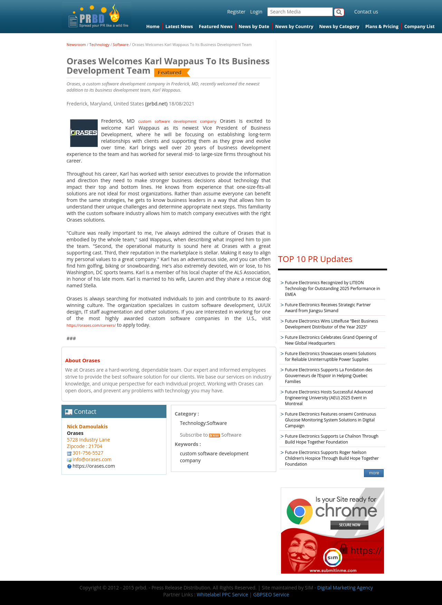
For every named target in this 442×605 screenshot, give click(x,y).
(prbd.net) (156, 103)
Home (153, 26)
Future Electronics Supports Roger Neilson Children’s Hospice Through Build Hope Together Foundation (332, 458)
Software (121, 44)
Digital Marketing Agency (345, 587)
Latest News (179, 26)
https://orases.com (94, 466)
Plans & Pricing (381, 26)
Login (256, 11)
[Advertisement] (332, 144)
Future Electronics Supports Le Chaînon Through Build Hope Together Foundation (331, 439)
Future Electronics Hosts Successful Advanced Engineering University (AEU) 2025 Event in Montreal (329, 398)
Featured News (216, 26)
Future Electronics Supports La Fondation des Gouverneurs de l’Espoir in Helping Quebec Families (328, 375)
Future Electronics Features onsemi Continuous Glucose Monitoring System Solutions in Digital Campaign (330, 420)
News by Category (339, 26)
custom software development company (177, 121)
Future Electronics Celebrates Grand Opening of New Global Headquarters (331, 340)
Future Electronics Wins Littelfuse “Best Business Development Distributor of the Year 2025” (331, 324)
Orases (75, 433)
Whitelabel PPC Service (222, 594)
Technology (99, 44)
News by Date (254, 26)
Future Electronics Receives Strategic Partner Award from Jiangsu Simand (328, 308)
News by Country (294, 26)
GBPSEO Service (271, 594)
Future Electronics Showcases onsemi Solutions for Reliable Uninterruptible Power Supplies (330, 356)
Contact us (366, 11)
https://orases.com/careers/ (91, 325)
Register (236, 11)
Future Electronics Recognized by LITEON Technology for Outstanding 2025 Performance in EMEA (332, 288)
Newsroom (76, 44)
